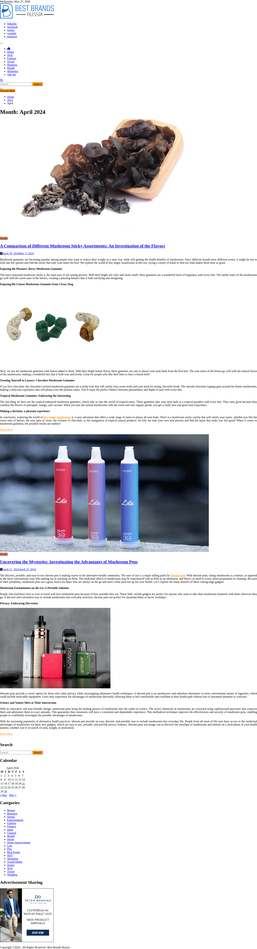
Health (11, 68)
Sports (10, 865)
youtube (11, 33)
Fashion (11, 58)
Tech (10, 55)
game (10, 829)
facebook (12, 26)
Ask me (11, 74)
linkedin (11, 23)
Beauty (11, 810)
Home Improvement (18, 842)
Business (12, 64)
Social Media (14, 861)
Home (10, 51)
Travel (10, 61)
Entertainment (15, 820)
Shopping (12, 71)
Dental (11, 816)
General (11, 832)
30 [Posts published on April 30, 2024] (5, 791)
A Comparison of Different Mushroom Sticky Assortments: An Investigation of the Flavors (82, 246)
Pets (9, 848)
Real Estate (13, 852)
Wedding (12, 874)
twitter (11, 30)
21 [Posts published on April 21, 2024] (23, 783)
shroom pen (178, 575)
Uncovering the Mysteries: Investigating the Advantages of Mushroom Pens (69, 561)
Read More (6, 429)
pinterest (12, 36)
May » (12, 795)
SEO (9, 855)
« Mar (3, 795)
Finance (11, 826)
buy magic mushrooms (57, 417)
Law (9, 845)
